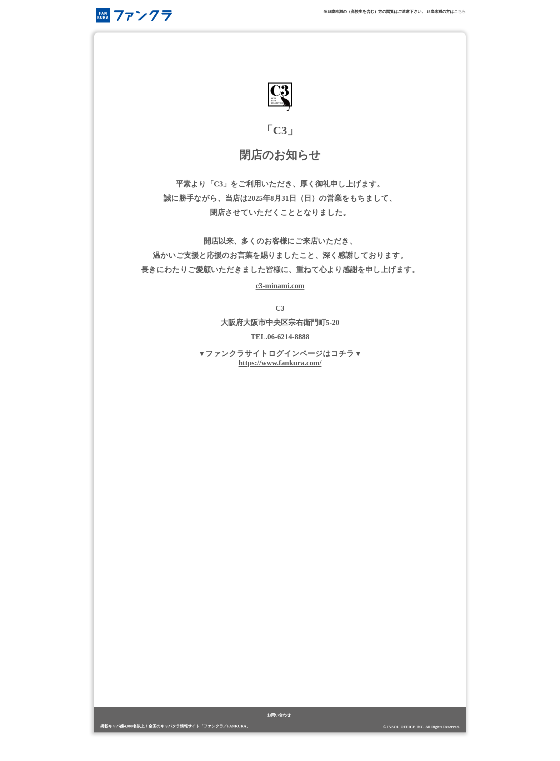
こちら (460, 11)
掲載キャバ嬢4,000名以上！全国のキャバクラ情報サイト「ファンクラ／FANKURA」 (175, 726)
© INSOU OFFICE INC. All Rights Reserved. (421, 727)
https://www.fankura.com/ (280, 363)
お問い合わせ (279, 715)
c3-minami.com (280, 285)
